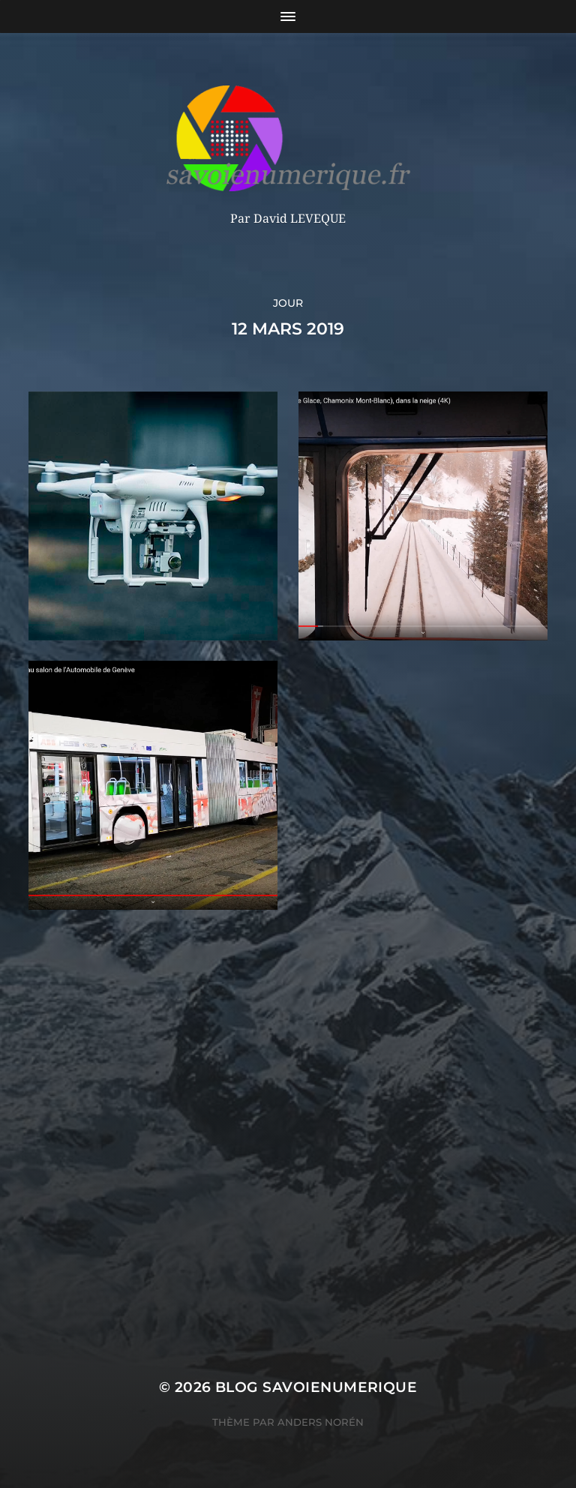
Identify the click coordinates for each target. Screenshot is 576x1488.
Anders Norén (321, 1422)
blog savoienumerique (316, 1387)
